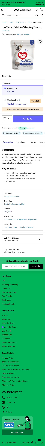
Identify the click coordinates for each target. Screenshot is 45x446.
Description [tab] (8, 142)
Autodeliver (7, 334)
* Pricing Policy (8, 385)
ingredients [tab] (21, 142)
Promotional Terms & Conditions (16, 369)
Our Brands (7, 331)
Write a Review (23, 34)
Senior (17, 196)
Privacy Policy (8, 358)
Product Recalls (8, 304)
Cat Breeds (6, 300)
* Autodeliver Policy (10, 365)
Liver (10, 212)
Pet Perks (6, 338)
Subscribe (36, 266)
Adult (11, 196)
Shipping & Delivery (10, 284)
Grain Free (8, 219)
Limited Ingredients (20, 219)
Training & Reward (26, 227)
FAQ (3, 280)
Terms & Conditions (10, 361)
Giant (23, 204)
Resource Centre (9, 292)
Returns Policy (8, 373)
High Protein (33, 219)
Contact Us (6, 288)
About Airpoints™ (9, 342)
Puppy (6, 196)
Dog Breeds (7, 296)
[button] (3, 10)
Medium (12, 204)
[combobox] (22, 15)
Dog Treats (13, 227)
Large (18, 204)
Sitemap (25, 442)
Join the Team (9, 327)
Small (6, 204)
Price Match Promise (10, 377)
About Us (6, 319)
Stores (4, 315)
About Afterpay (8, 346)
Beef (5, 212)
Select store (39, 4)
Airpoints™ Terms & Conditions (15, 381)
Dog (5, 227)
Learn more (5, 5)
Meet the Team (8, 323)
